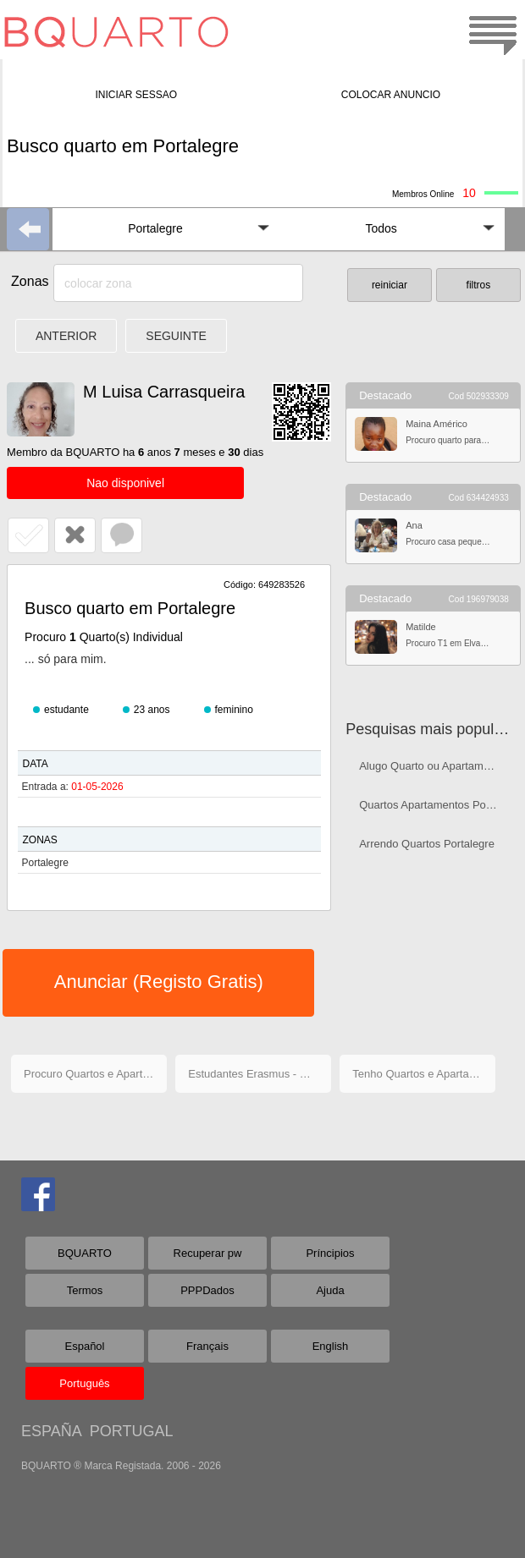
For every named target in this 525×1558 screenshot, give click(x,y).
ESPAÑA (51, 1431)
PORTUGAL (132, 1431)
